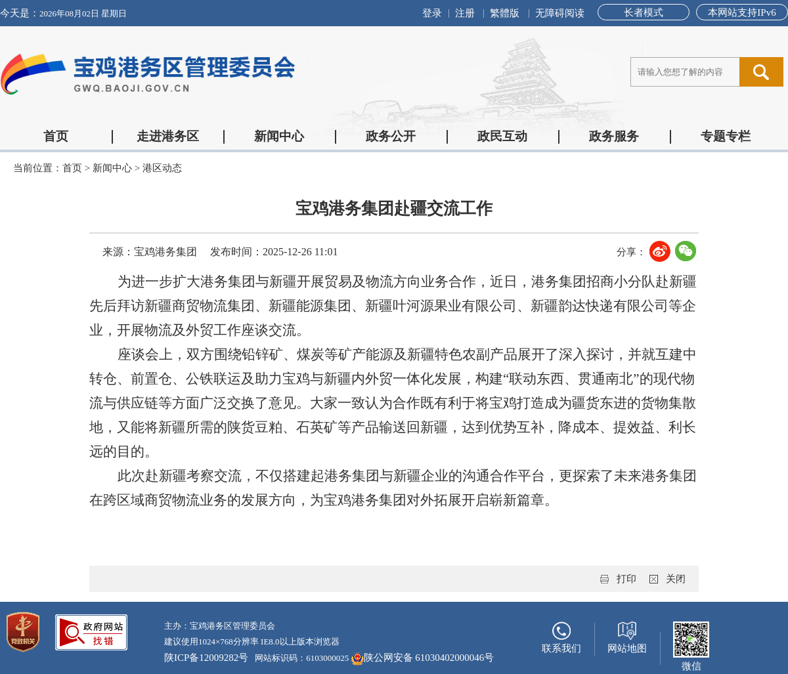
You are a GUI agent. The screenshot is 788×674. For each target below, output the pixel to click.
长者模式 (643, 12)
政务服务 (614, 136)
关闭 (676, 579)
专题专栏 (726, 136)
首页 (55, 136)
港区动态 (162, 168)
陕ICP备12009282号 (206, 657)
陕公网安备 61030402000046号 (422, 658)
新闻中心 (279, 136)
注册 (465, 13)
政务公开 (391, 136)
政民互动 (502, 136)
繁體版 (504, 13)
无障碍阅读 (559, 13)
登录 (432, 13)
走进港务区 (168, 136)
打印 (626, 579)
